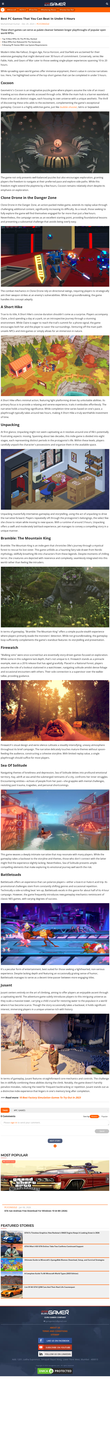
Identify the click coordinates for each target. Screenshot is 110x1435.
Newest (94, 1116)
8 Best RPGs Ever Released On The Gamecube (21, 42)
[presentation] (11, 1110)
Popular (105, 1116)
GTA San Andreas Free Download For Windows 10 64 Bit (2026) (35, 1210)
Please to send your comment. (22, 1122)
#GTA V (22, 9)
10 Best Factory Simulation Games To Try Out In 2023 (50, 1097)
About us (55, 1327)
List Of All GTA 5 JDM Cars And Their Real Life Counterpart (49, 1287)
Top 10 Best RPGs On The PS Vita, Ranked (19, 39)
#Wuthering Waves (48, 9)
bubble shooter (68, 107)
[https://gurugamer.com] (55, 1312)
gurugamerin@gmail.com (56, 1321)
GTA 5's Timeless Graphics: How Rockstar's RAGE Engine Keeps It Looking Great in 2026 (61, 1233)
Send (102, 1131)
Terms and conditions (55, 1331)
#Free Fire (33, 9)
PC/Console (43, 23)
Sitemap (55, 1334)
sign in (14, 1122)
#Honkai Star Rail (67, 9)
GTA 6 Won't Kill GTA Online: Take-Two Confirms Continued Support (53, 1246)
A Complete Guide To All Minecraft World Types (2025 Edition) (51, 1273)
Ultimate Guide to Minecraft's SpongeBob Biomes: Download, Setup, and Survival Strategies (64, 1260)
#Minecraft (11, 9)
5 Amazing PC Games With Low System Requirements (24, 45)
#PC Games (19, 1110)
